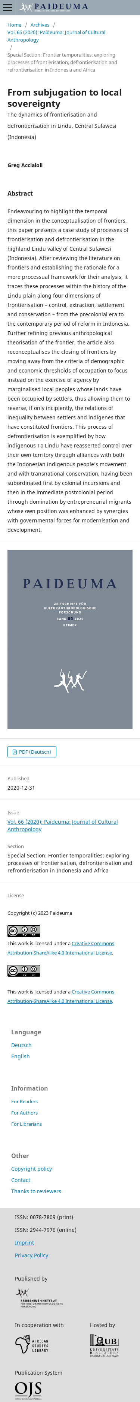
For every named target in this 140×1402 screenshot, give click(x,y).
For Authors (24, 1112)
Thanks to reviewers (36, 1191)
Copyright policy (31, 1168)
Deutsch (21, 1045)
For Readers (24, 1101)
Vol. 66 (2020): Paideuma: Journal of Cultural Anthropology (56, 36)
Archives (40, 24)
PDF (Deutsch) (34, 751)
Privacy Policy (31, 1255)
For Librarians (26, 1124)
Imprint (24, 1242)
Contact (20, 1180)
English (20, 1056)
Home (14, 24)
